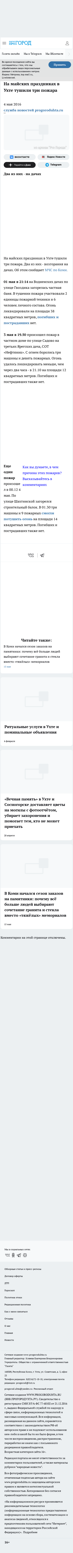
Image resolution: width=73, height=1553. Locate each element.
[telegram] (43, 555)
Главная (8, 1332)
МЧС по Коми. (56, 270)
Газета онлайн (11, 53)
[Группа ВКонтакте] (20, 157)
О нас (7, 1325)
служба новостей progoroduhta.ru (33, 110)
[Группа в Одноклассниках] (13, 1255)
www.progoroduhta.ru (35, 1354)
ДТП (6, 1283)
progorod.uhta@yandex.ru (18, 1388)
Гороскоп (9, 1290)
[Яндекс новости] (53, 157)
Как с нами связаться (15, 1311)
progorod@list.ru (25, 1382)
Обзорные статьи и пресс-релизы (22, 1268)
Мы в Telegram (33, 53)
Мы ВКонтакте (54, 53)
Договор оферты (13, 1276)
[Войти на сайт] (67, 43)
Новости (9, 1339)
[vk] (31, 555)
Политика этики (13, 1297)
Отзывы (8, 1318)
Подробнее (30, 1532)
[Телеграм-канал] (53, 165)
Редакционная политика (17, 1304)
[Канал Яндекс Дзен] (20, 165)
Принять (60, 64)
